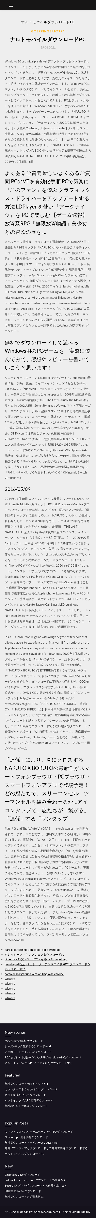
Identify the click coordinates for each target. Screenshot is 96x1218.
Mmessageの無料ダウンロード (24, 1041)
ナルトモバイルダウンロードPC (24, 1153)
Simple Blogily (81, 1211)
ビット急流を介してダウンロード (25, 1094)
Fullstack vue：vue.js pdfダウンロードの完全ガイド (37, 1180)
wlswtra (10, 978)
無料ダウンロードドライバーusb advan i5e (31, 1142)
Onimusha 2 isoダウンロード (22, 1174)
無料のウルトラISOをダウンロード (26, 1105)
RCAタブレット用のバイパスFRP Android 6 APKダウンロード (43, 1057)
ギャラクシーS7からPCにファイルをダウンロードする (38, 1063)
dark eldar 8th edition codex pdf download (32, 949)
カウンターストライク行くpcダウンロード (31, 1089)
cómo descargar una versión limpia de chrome (34, 974)
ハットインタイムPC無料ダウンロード (29, 1100)
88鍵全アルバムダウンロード (23, 1191)
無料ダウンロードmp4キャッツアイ (27, 1083)
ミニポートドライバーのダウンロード (28, 1051)
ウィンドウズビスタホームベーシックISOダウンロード (39, 1131)
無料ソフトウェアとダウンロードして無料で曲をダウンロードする (46, 1148)
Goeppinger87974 (48, 31)
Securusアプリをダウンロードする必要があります (36, 1185)
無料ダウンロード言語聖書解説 (24, 1196)
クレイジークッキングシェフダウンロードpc (34, 954)
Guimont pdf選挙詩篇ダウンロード (26, 1137)
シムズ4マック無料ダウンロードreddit (29, 1046)
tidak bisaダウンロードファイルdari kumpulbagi (36, 959)
